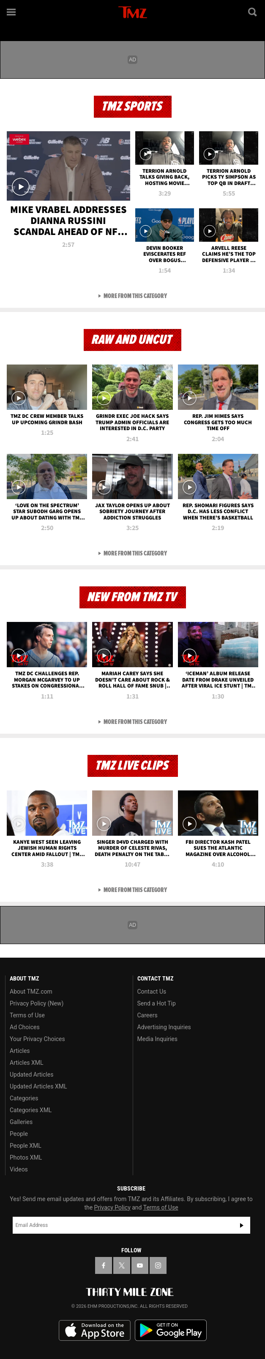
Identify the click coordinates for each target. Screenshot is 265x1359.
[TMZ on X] (121, 1265)
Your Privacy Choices (37, 1039)
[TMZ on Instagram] (158, 1265)
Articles (20, 1050)
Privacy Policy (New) (36, 1003)
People (19, 1133)
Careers (147, 1015)
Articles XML (27, 1062)
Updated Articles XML (38, 1086)
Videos (19, 1169)
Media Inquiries (157, 1039)
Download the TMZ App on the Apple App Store (95, 1330)
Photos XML (26, 1157)
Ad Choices (25, 1027)
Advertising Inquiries (164, 1027)
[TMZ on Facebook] (103, 1265)
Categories (24, 1098)
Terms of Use (27, 1015)
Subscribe (241, 1225)
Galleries (21, 1122)
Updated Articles (31, 1074)
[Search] (253, 12)
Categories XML (31, 1110)
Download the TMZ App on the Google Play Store (171, 1330)
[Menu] (12, 12)
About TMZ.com (31, 991)
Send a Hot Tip (156, 1003)
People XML (25, 1145)
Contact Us (152, 991)
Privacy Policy (112, 1207)
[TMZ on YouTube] (139, 1265)
